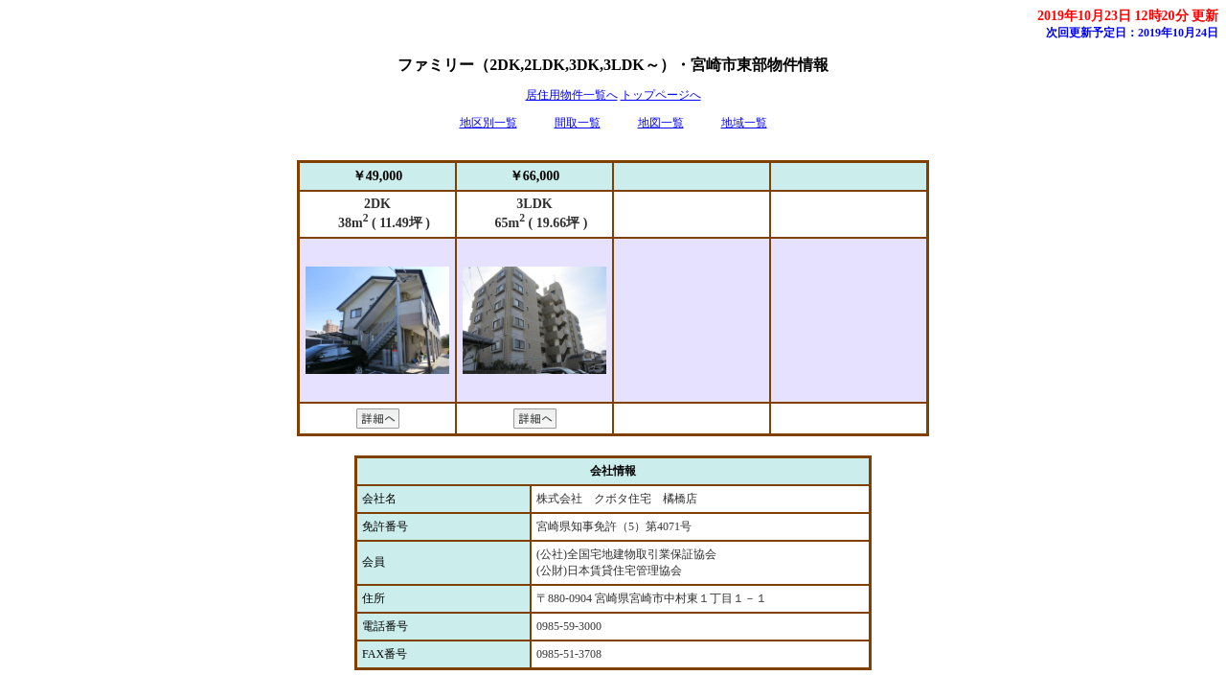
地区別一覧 (488, 122)
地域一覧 (744, 122)
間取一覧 (578, 122)
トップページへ (661, 95)
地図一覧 (661, 122)
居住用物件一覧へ (572, 95)
